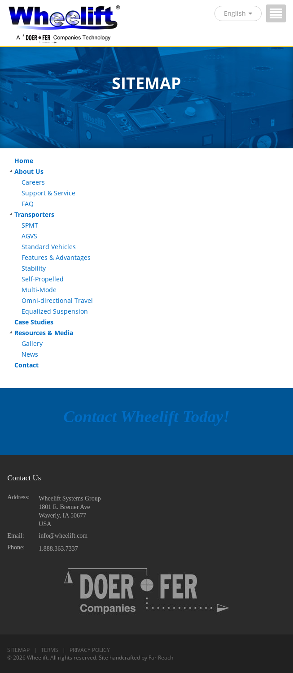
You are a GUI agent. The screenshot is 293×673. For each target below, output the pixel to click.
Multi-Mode (39, 290)
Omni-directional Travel (57, 301)
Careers (33, 182)
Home (23, 161)
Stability (34, 268)
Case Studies (33, 322)
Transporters (34, 215)
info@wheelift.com (63, 535)
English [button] (238, 13)
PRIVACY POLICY (90, 650)
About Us (29, 172)
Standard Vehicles (49, 247)
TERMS (49, 650)
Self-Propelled (43, 279)
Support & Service (48, 193)
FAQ (28, 204)
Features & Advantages (56, 258)
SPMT (30, 225)
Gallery (32, 344)
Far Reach (161, 657)
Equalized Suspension (55, 311)
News (30, 354)
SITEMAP (18, 650)
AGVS (29, 236)
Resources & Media (43, 333)
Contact (26, 365)
